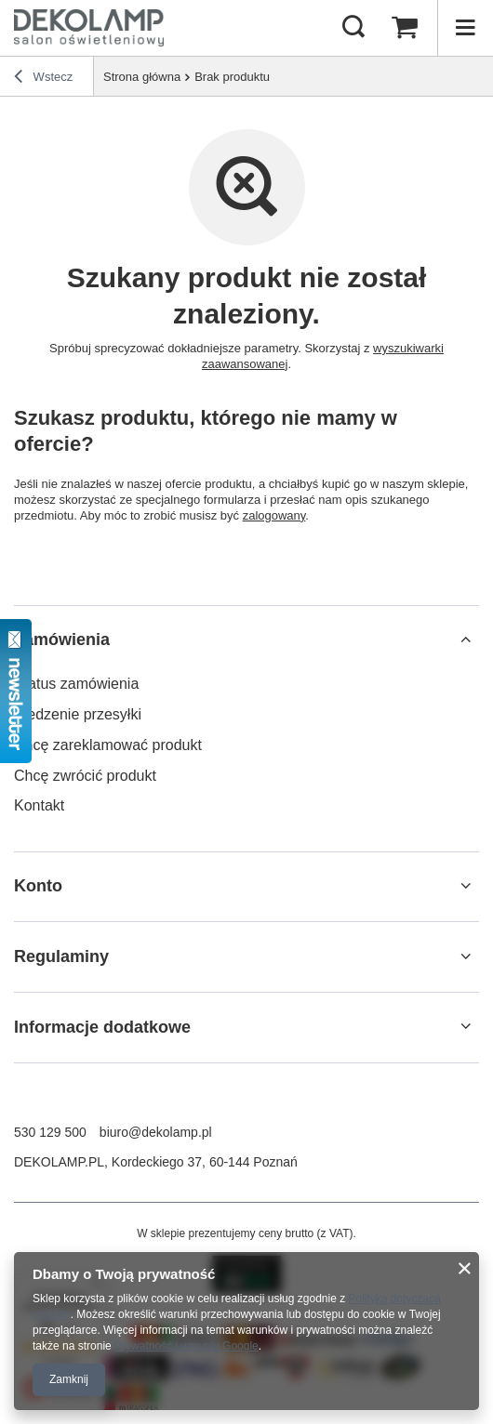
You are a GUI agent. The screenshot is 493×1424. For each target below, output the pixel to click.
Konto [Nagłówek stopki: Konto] (38, 886)
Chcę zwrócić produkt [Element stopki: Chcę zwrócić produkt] (85, 776)
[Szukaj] (353, 28)
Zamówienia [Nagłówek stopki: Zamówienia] (62, 639)
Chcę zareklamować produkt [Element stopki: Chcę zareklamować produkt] (108, 745)
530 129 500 (50, 1132)
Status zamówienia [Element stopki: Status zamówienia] (76, 684)
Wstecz (43, 79)
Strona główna (141, 77)
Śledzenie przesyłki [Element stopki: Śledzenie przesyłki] (77, 714)
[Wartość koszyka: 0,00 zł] (405, 28)
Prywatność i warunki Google (186, 1345)
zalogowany (274, 515)
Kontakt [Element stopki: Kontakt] (39, 805)
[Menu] (465, 28)
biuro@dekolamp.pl (156, 1132)
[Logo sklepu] (89, 27)
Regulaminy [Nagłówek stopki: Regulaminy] (61, 956)
